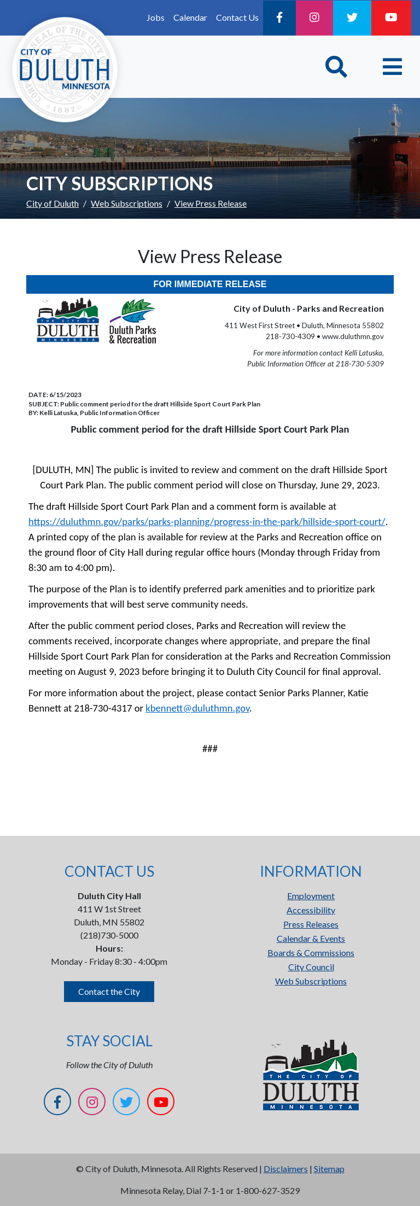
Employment (311, 895)
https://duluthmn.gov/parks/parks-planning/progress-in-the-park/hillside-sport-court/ (207, 521)
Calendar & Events (311, 938)
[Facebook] (279, 18)
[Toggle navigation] (392, 66)
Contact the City (109, 991)
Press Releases (311, 924)
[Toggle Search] (336, 66)
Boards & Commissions (310, 952)
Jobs (156, 17)
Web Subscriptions (126, 203)
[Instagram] (314, 18)
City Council (311, 967)
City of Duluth (52, 203)
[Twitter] (352, 18)
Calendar (190, 17)
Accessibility (311, 910)
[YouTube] (391, 18)
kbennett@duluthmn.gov (197, 708)
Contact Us (237, 17)
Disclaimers (286, 1168)
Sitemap (329, 1168)
